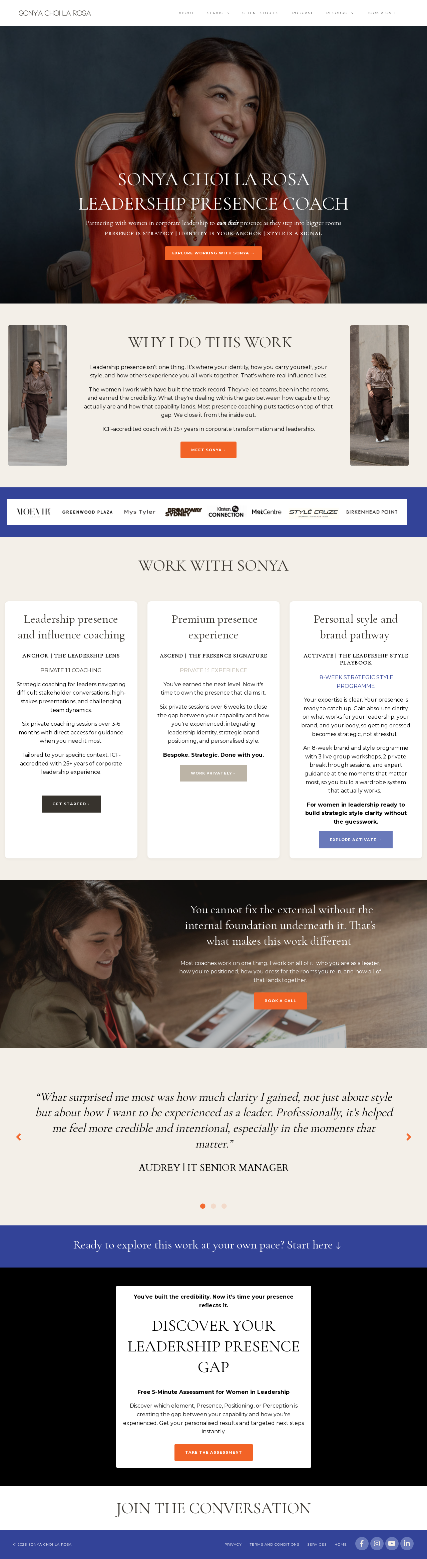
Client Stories (261, 13)
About (186, 13)
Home (341, 1544)
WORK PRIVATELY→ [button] (213, 773)
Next (408, 1136)
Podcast (302, 13)
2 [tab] (213, 1206)
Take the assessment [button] (213, 1452)
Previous (18, 1136)
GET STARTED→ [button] (71, 804)
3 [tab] (224, 1206)
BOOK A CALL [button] (280, 1000)
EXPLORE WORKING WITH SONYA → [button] (213, 253)
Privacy (233, 1544)
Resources (339, 13)
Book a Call (382, 13)
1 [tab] (202, 1206)
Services (218, 13)
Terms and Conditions (274, 1544)
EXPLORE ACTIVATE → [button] (356, 839)
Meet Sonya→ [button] (208, 450)
